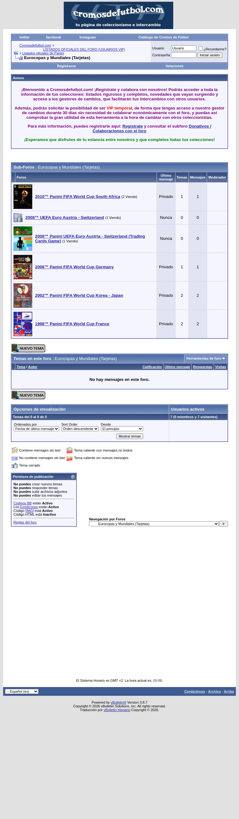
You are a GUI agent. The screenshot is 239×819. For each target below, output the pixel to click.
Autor (32, 367)
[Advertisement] (107, 602)
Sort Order (69, 424)
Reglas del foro (25, 522)
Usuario (158, 48)
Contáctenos (194, 691)
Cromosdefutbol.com (35, 45)
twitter (24, 37)
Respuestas (202, 367)
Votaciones (174, 66)
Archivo (214, 691)
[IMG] (29, 511)
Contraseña (161, 55)
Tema (21, 367)
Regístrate (132, 126)
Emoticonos (29, 507)
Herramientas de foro (203, 358)
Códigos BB (22, 503)
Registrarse (66, 66)
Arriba (229, 691)
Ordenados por (25, 424)
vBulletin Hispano (117, 710)
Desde (106, 424)
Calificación (152, 367)
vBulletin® (119, 702)
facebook (53, 37)
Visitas (220, 367)
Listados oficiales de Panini (43, 53)
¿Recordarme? (212, 49)
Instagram (88, 37)
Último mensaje (177, 367)
